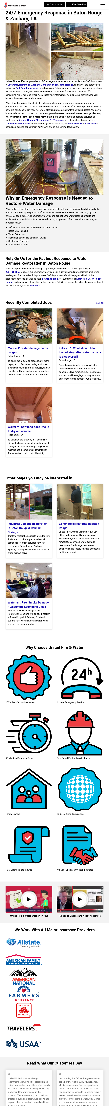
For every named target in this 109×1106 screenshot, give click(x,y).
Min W (36, 1082)
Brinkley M (65, 1019)
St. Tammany (57, 120)
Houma (31, 120)
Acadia (22, 120)
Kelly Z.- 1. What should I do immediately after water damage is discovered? (80, 352)
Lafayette (13, 84)
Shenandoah (42, 120)
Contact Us (54, 4)
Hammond (24, 84)
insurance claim (50, 278)
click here (90, 123)
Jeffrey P (13, 1016)
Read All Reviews (54, 1100)
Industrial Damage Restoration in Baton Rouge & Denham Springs (27, 528)
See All (99, 303)
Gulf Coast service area (28, 88)
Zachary (35, 84)
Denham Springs (49, 84)
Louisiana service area (18, 123)
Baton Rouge (66, 84)
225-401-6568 (77, 4)
